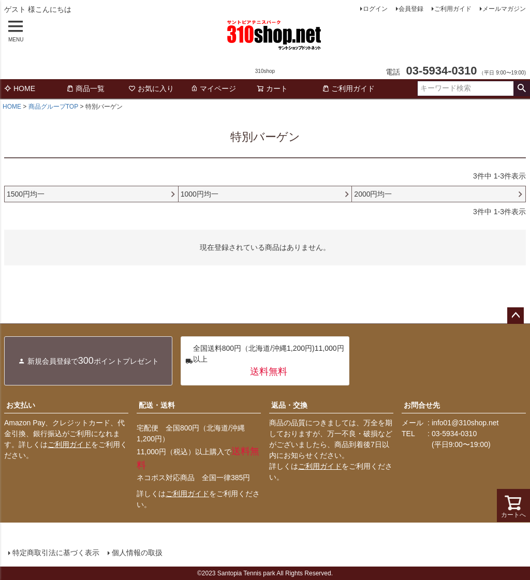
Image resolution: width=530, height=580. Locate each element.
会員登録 (411, 8)
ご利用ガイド (453, 8)
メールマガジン (504, 8)
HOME (19, 88)
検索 (521, 88)
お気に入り (151, 88)
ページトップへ (515, 315)
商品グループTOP (53, 106)
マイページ (213, 88)
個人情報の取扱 (137, 552)
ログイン (375, 8)
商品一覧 (85, 88)
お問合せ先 (422, 405)
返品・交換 (289, 405)
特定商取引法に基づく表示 (55, 552)
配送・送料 (157, 405)
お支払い (20, 405)
